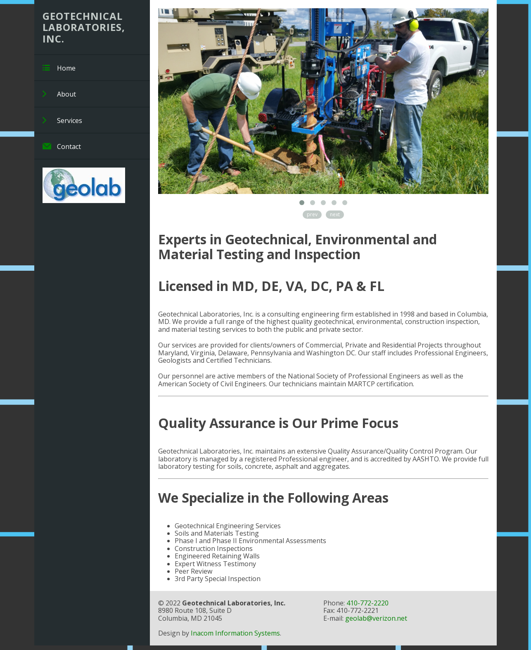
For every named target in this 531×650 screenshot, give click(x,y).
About (59, 94)
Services (62, 120)
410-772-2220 (367, 602)
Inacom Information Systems (235, 633)
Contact (62, 146)
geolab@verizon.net (376, 618)
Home (59, 68)
